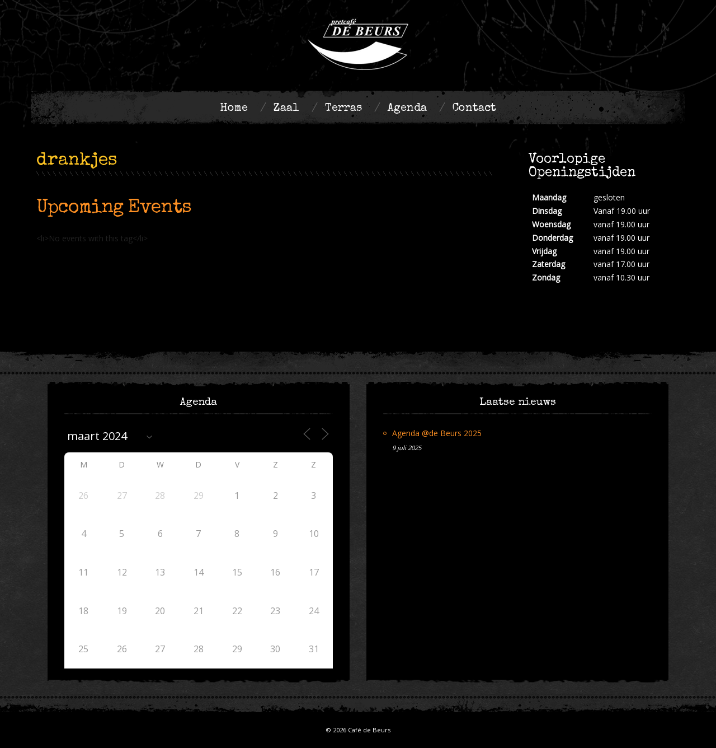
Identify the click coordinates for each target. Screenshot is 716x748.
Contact (474, 108)
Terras (343, 108)
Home (234, 108)
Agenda (407, 108)
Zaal (286, 108)
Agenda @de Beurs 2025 (437, 433)
